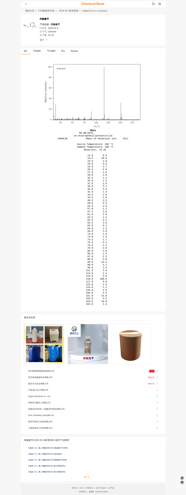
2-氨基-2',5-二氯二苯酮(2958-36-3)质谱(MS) (45, 454)
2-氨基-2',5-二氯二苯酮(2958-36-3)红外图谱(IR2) (47, 472)
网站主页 (29, 10)
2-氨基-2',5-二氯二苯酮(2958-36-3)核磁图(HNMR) (47, 460)
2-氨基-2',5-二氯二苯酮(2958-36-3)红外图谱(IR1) (47, 466)
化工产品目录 (101, 488)
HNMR (37, 51)
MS (25, 51)
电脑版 (91, 492)
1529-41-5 (53, 28)
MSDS (74, 488)
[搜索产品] (153, 3)
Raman (74, 51)
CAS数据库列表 (46, 10)
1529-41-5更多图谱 (68, 10)
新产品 (111, 488)
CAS (81, 488)
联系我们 (82, 492)
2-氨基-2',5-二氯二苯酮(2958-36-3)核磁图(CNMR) (48, 448)
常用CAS (89, 488)
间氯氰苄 (55, 24)
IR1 (63, 51)
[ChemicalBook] (92, 3)
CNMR (51, 51)
